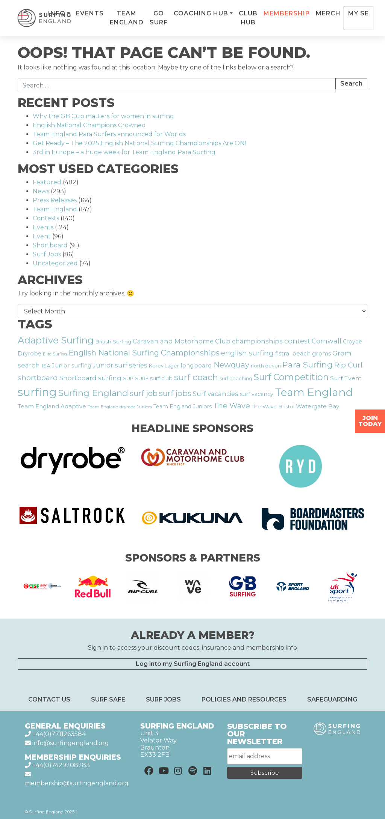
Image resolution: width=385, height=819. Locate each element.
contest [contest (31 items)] (297, 341)
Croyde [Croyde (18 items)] (352, 341)
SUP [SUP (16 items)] (128, 378)
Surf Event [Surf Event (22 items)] (345, 378)
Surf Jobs (47, 254)
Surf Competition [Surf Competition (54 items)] (291, 377)
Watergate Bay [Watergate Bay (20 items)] (317, 406)
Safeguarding (332, 699)
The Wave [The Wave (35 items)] (231, 405)
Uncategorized (55, 263)
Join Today (370, 421)
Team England (158, 18)
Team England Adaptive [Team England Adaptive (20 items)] (52, 406)
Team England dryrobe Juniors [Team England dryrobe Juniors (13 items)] (120, 407)
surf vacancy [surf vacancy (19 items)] (256, 394)
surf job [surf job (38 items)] (144, 393)
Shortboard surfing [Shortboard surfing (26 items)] (90, 378)
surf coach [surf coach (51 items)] (196, 377)
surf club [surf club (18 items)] (161, 378)
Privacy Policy (92, 811)
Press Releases (55, 200)
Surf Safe (108, 699)
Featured (47, 182)
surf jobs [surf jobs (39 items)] (175, 393)
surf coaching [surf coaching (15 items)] (236, 378)
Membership (318, 13)
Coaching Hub (232, 13)
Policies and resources (244, 699)
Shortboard (50, 245)
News (41, 191)
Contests (46, 218)
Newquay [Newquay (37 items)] (231, 364)
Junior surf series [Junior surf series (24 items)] (120, 365)
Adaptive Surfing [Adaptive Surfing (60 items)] (56, 340)
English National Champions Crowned (89, 125)
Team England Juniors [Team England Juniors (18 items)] (182, 406)
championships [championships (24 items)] (257, 341)
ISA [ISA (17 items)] (45, 366)
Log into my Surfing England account (193, 663)
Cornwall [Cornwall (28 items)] (326, 341)
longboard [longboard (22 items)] (196, 365)
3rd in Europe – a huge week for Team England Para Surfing (124, 152)
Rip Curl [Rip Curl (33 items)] (348, 364)
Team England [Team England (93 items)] (314, 392)
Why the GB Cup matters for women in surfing (103, 116)
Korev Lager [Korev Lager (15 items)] (164, 366)
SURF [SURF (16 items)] (142, 378)
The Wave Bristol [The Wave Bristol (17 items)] (273, 406)
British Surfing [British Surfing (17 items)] (113, 342)
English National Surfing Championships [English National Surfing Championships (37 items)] (144, 352)
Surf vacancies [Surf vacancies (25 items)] (215, 393)
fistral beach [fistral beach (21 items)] (293, 353)
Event (42, 236)
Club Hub (279, 18)
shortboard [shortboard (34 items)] (38, 377)
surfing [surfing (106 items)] (37, 392)
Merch (359, 13)
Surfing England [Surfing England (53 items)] (93, 393)
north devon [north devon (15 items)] (266, 366)
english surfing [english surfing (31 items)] (247, 353)
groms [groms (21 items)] (321, 353)
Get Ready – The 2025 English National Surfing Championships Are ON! (139, 143)
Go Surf (190, 18)
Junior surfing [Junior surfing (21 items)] (71, 365)
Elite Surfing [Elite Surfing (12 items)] (55, 354)
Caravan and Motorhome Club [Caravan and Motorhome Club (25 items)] (181, 341)
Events (121, 13)
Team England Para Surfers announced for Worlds (110, 134)
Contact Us (49, 699)
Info (88, 13)
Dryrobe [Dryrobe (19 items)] (29, 353)
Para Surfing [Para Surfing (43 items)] (307, 364)
